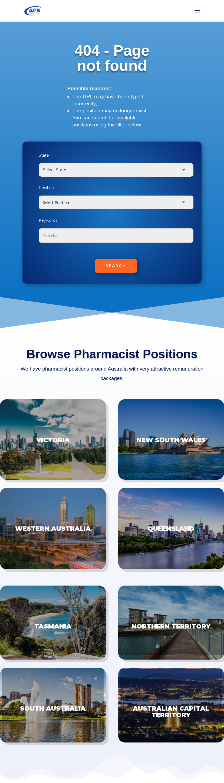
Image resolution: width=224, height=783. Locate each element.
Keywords (48, 220)
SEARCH (116, 265)
